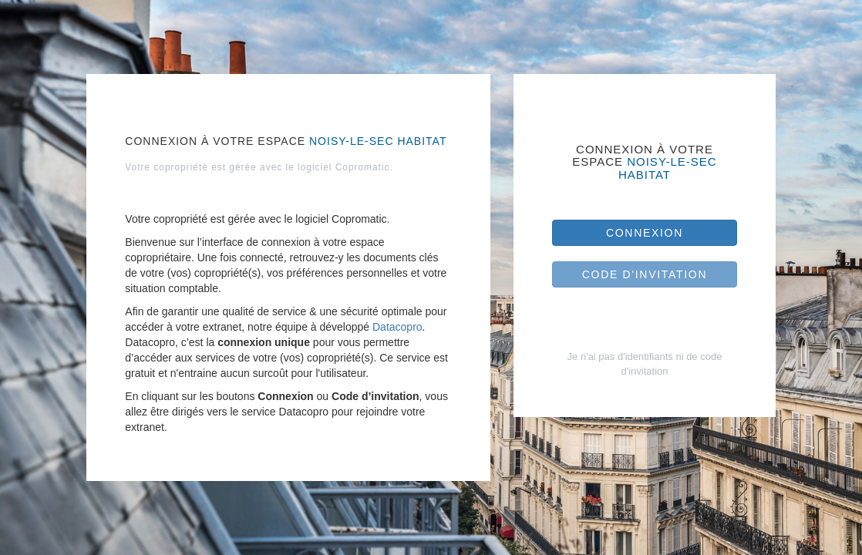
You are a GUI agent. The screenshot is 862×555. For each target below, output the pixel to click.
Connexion (644, 233)
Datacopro (397, 327)
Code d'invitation (645, 274)
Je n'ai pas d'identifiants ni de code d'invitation (644, 364)
